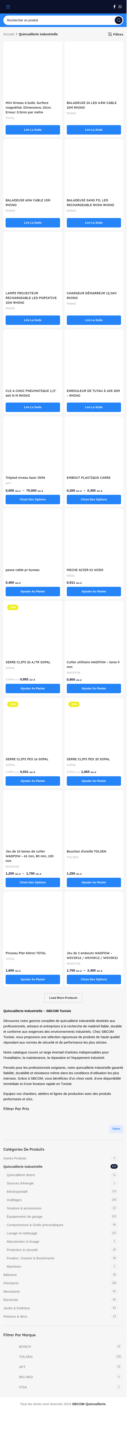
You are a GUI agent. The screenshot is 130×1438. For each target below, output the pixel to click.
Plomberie (11, 1288)
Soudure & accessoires (24, 1213)
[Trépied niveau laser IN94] (33, 446)
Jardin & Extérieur (16, 1313)
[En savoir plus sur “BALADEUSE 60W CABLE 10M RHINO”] (33, 222)
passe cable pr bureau (24, 570)
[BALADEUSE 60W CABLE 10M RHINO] (33, 168)
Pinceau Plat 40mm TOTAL (28, 953)
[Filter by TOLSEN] (58, 1361)
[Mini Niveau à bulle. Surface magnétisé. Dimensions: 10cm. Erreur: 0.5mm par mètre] (33, 71)
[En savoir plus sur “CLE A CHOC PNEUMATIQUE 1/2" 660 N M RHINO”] (33, 407)
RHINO (72, 113)
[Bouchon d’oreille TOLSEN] (94, 819)
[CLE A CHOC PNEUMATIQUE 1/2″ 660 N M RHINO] (33, 359)
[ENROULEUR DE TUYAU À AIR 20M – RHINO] (94, 359)
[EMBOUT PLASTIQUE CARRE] (94, 446)
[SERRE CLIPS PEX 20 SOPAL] (94, 727)
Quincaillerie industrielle (22, 1171)
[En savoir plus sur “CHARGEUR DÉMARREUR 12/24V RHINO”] (94, 320)
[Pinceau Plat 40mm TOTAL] (33, 921)
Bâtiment (10, 1279)
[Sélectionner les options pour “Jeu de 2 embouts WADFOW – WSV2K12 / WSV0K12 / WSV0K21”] (94, 984)
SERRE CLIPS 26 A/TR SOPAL (30, 662)
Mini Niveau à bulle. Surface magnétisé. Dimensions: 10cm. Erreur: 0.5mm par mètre (30, 107)
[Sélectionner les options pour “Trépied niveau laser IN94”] (33, 499)
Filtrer (116, 1133)
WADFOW (74, 672)
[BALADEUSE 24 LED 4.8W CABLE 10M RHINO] (94, 71)
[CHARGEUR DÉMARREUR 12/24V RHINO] (94, 261)
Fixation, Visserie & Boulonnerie (30, 1263)
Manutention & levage (23, 1246)
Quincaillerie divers (21, 1179)
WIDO (71, 575)
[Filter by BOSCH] (58, 1351)
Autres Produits (14, 1163)
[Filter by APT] (58, 1371)
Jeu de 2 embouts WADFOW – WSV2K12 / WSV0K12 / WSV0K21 (91, 958)
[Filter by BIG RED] (58, 1381)
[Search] (63, 20)
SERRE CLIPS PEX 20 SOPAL (90, 759)
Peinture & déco (15, 1321)
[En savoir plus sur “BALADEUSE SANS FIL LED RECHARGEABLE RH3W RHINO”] (94, 222)
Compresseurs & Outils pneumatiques (35, 1229)
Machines (14, 1271)
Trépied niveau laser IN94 (27, 477)
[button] (33, 591)
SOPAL (11, 668)
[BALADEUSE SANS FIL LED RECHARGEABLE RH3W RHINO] (94, 168)
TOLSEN (73, 857)
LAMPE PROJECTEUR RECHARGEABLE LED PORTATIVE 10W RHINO (26, 298)
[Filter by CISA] (58, 1391)
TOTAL (11, 118)
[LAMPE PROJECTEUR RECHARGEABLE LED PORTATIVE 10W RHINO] (33, 261)
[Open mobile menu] (8, 6)
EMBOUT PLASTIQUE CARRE (90, 477)
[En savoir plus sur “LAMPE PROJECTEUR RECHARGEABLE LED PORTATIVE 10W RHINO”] (33, 320)
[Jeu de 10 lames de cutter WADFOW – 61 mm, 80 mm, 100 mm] (33, 819)
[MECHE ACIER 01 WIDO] (94, 538)
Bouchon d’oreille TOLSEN (88, 851)
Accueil (8, 34)
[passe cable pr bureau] (33, 538)
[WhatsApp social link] (120, 6)
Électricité (10, 1304)
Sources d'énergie (20, 1188)
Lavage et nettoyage (22, 1238)
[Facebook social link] (114, 6)
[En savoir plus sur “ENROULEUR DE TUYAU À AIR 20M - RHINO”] (94, 407)
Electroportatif (17, 1196)
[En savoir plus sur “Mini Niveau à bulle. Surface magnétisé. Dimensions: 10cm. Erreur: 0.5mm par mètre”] (33, 130)
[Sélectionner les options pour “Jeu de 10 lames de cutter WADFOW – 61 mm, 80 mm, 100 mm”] (33, 882)
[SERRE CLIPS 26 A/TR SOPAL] (33, 630)
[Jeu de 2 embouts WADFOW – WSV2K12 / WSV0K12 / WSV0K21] (94, 921)
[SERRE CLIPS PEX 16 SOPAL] (33, 727)
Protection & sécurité (22, 1254)
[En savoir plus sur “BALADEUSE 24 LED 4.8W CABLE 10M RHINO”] (94, 130)
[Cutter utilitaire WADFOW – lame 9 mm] (94, 630)
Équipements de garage (24, 1221)
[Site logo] (63, 6)
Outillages (14, 1204)
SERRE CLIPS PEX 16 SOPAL (29, 759)
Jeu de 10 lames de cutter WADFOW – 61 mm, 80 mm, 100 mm (32, 856)
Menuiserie (11, 1296)
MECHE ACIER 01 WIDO (87, 570)
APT (9, 483)
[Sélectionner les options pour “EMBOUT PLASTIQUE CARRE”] (94, 499)
